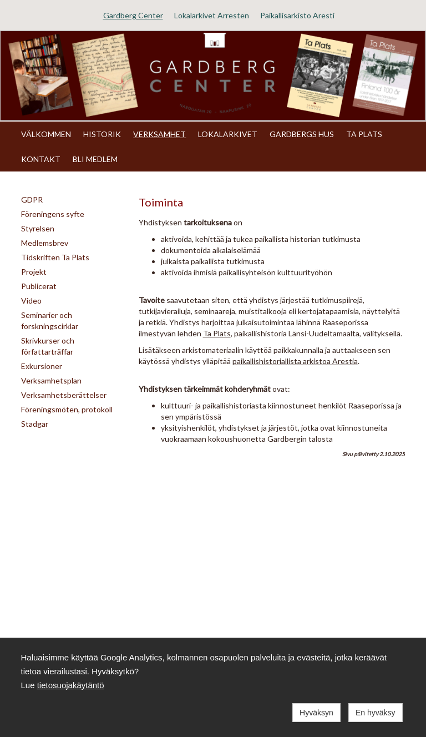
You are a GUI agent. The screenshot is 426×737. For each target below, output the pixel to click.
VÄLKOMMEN (46, 134)
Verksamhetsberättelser (63, 395)
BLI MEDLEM (95, 159)
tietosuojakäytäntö (70, 685)
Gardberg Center (133, 15)
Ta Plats (217, 333)
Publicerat (39, 286)
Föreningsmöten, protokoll (67, 409)
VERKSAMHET (159, 134)
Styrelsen (37, 228)
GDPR (32, 199)
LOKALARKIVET (227, 134)
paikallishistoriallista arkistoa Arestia (295, 361)
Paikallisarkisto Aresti (297, 15)
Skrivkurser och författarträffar (47, 346)
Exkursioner (41, 366)
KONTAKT (40, 159)
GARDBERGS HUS (302, 134)
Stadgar (34, 423)
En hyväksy (375, 712)
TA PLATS (364, 134)
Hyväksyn (316, 712)
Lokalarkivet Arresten (211, 15)
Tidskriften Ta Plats (55, 257)
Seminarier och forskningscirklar (49, 320)
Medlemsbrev (44, 243)
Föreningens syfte (52, 214)
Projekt (34, 271)
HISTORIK (102, 134)
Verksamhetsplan (51, 380)
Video (31, 300)
